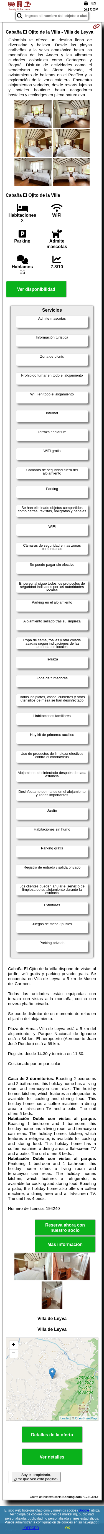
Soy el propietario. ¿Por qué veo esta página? (36, 1477)
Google (83, 1510)
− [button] (13, 1353)
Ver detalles (52, 1457)
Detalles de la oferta (52, 1434)
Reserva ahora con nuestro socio (65, 1228)
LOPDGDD (30, 1528)
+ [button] (13, 1345)
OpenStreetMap (86, 1418)
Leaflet (65, 1418)
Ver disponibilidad (36, 289)
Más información (65, 1244)
